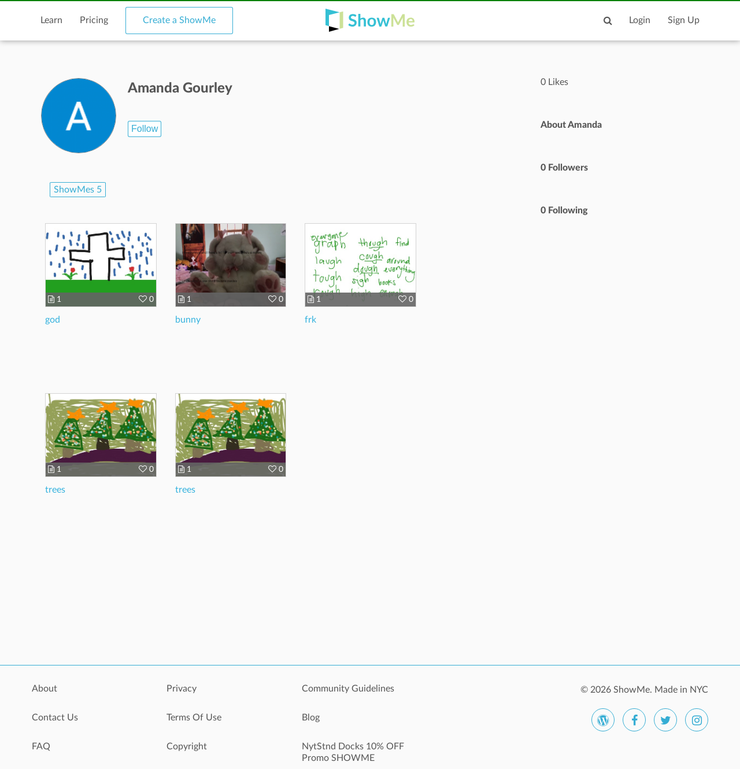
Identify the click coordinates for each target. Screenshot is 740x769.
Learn (51, 20)
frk (310, 319)
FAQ (41, 746)
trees (55, 489)
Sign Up (684, 20)
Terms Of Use (193, 717)
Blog (311, 717)
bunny (188, 319)
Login (639, 20)
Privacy (181, 688)
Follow (144, 129)
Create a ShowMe (179, 20)
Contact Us (55, 717)
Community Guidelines (348, 688)
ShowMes (78, 189)
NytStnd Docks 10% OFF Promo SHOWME (353, 752)
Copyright (186, 746)
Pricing (94, 20)
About (44, 688)
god (52, 319)
